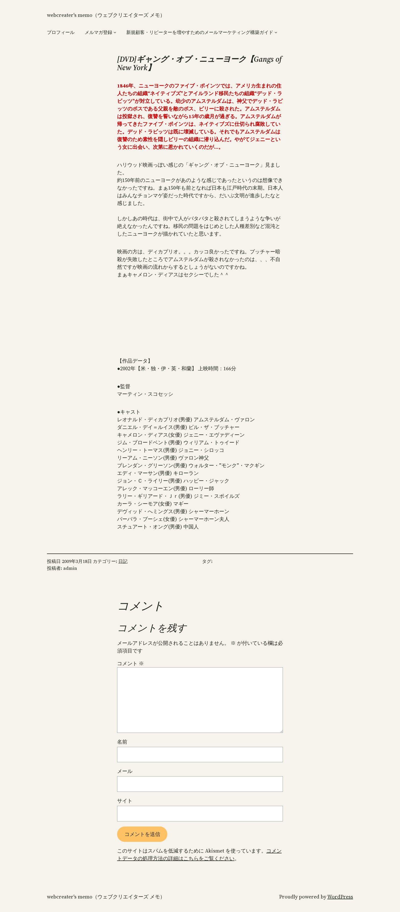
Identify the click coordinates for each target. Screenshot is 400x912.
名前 (122, 741)
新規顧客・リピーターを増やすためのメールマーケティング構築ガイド (199, 32)
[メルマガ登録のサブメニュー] (115, 32)
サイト (124, 800)
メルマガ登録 (98, 32)
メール (124, 771)
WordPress (340, 896)
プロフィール (60, 32)
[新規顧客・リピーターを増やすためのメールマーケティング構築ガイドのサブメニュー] (275, 32)
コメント (130, 663)
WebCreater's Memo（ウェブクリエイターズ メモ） (106, 15)
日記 (123, 561)
